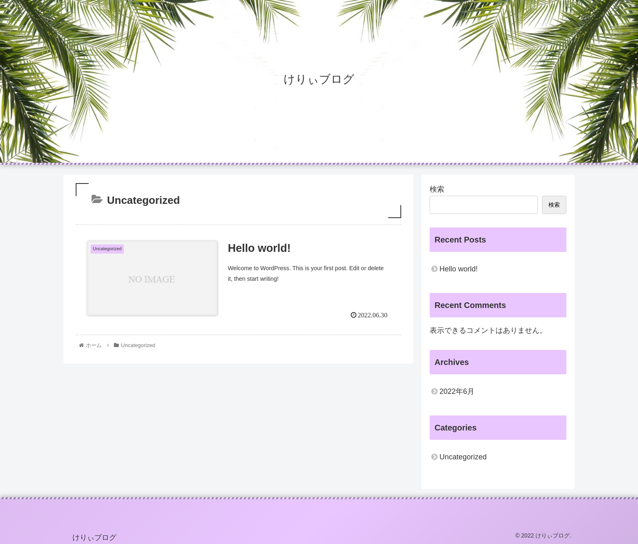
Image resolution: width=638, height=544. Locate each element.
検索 (437, 189)
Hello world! (458, 269)
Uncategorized (463, 457)
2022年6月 (456, 391)
